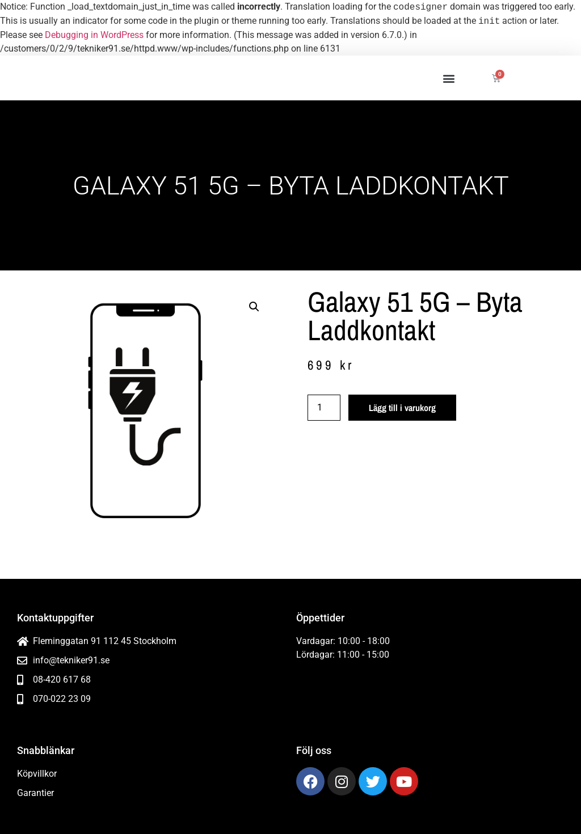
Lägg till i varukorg (402, 407)
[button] (448, 78)
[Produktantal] (324, 408)
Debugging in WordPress (94, 34)
